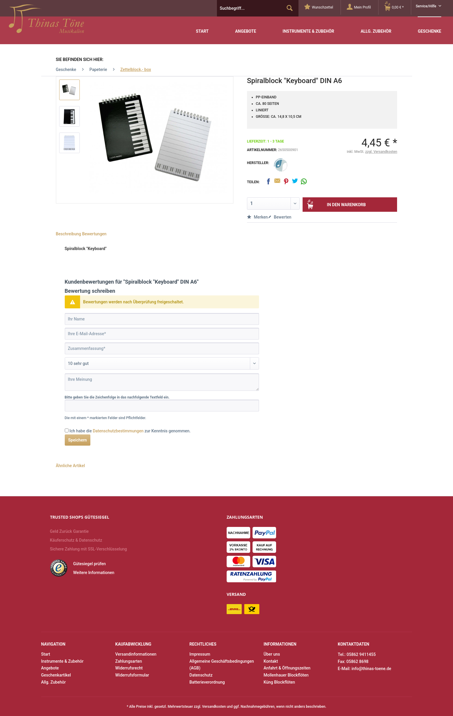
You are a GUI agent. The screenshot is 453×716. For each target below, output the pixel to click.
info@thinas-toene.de (371, 668)
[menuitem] (322, 7)
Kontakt (271, 661)
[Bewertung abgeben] (162, 363)
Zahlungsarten (128, 661)
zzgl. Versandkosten (381, 152)
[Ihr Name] (162, 319)
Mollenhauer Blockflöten (286, 675)
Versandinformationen (136, 654)
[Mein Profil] (362, 7)
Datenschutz (201, 675)
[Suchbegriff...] (257, 8)
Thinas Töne (46, 20)
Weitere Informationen (94, 572)
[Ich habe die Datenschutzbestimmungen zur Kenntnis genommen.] (67, 430)
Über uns (272, 654)
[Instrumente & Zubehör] (308, 27)
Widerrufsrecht (129, 668)
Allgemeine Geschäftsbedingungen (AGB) (222, 665)
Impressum (200, 654)
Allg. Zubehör (53, 682)
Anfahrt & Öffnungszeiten (287, 668)
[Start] (202, 27)
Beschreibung (68, 233)
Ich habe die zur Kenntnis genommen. (130, 431)
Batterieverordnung (207, 682)
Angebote (50, 668)
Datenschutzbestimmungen (118, 431)
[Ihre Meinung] (162, 382)
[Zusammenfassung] (162, 348)
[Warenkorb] (397, 7)
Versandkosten (214, 707)
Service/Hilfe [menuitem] (426, 6)
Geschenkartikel (56, 675)
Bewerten (279, 217)
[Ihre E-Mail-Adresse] (162, 334)
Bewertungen (94, 233)
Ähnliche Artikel (70, 465)
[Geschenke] (429, 26)
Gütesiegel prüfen (89, 563)
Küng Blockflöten (279, 682)
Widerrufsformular (132, 675)
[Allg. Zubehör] (376, 27)
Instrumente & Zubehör (62, 661)
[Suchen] (290, 8)
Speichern (77, 440)
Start (45, 654)
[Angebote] (245, 27)
